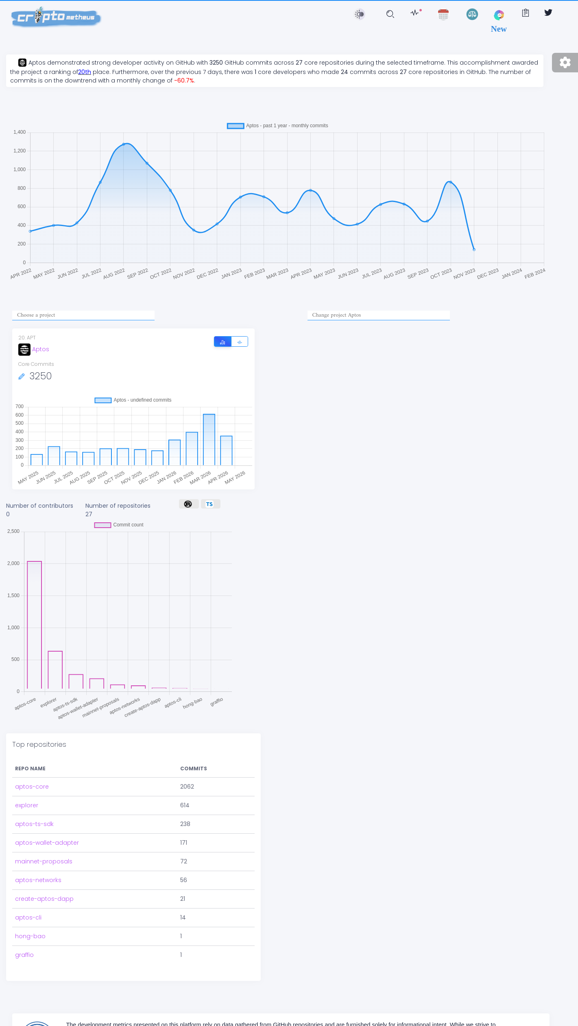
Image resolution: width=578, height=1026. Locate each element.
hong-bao (30, 936)
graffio (24, 955)
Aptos (33, 349)
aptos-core (32, 787)
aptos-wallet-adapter (47, 843)
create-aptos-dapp (44, 899)
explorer (26, 805)
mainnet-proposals (43, 861)
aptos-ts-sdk (34, 824)
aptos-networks (38, 880)
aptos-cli (28, 917)
